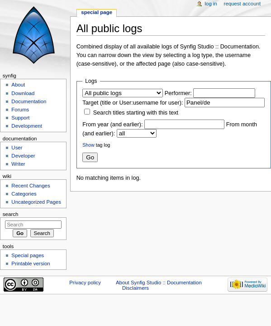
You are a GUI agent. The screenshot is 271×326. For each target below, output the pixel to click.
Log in (211, 3)
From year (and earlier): (112, 124)
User (16, 147)
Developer (23, 155)
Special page (96, 12)
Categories (23, 194)
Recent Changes (30, 185)
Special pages (27, 255)
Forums (20, 109)
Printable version (30, 263)
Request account (242, 3)
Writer (18, 164)
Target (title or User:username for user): (132, 103)
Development (26, 126)
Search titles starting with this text (135, 113)
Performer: (178, 93)
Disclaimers (135, 288)
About (18, 84)
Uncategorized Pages (36, 202)
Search (11, 214)
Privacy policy (85, 282)
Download (22, 93)
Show (88, 145)
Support (20, 117)
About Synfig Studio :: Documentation (159, 282)
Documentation (28, 101)
